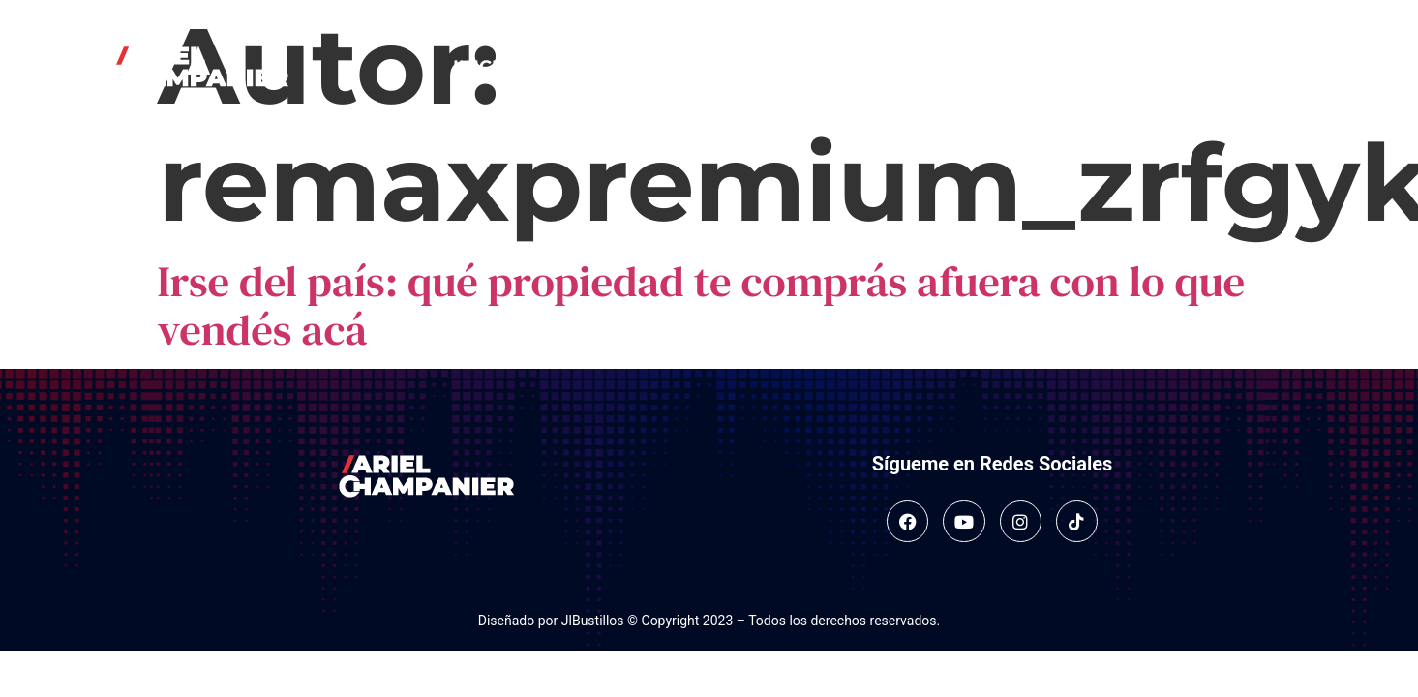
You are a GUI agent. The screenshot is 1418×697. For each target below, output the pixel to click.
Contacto (929, 66)
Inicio (482, 66)
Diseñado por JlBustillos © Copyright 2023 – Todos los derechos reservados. (709, 620)
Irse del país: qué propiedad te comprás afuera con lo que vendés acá (702, 305)
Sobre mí (586, 66)
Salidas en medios (754, 66)
